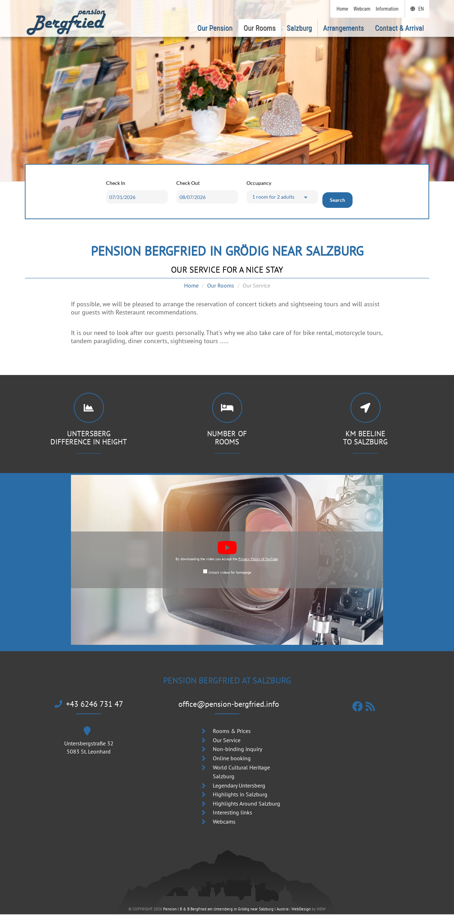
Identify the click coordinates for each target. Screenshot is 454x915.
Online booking (232, 758)
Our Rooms (220, 285)
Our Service (226, 740)
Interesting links (232, 813)
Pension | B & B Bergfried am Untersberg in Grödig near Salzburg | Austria (225, 910)
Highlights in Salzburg (240, 795)
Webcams (224, 822)
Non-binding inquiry (237, 750)
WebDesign (301, 910)
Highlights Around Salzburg (246, 804)
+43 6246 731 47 (89, 704)
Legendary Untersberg (239, 786)
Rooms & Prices (232, 731)
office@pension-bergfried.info (229, 704)
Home (191, 285)
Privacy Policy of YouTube (258, 559)
